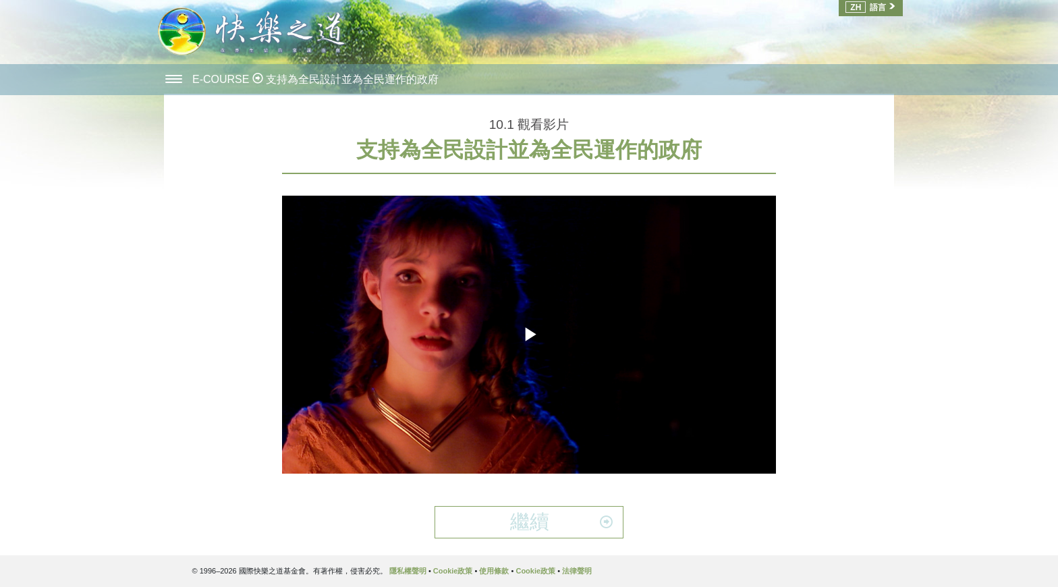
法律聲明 (577, 571)
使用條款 (494, 571)
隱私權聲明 (407, 571)
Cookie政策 (453, 571)
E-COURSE (222, 79)
